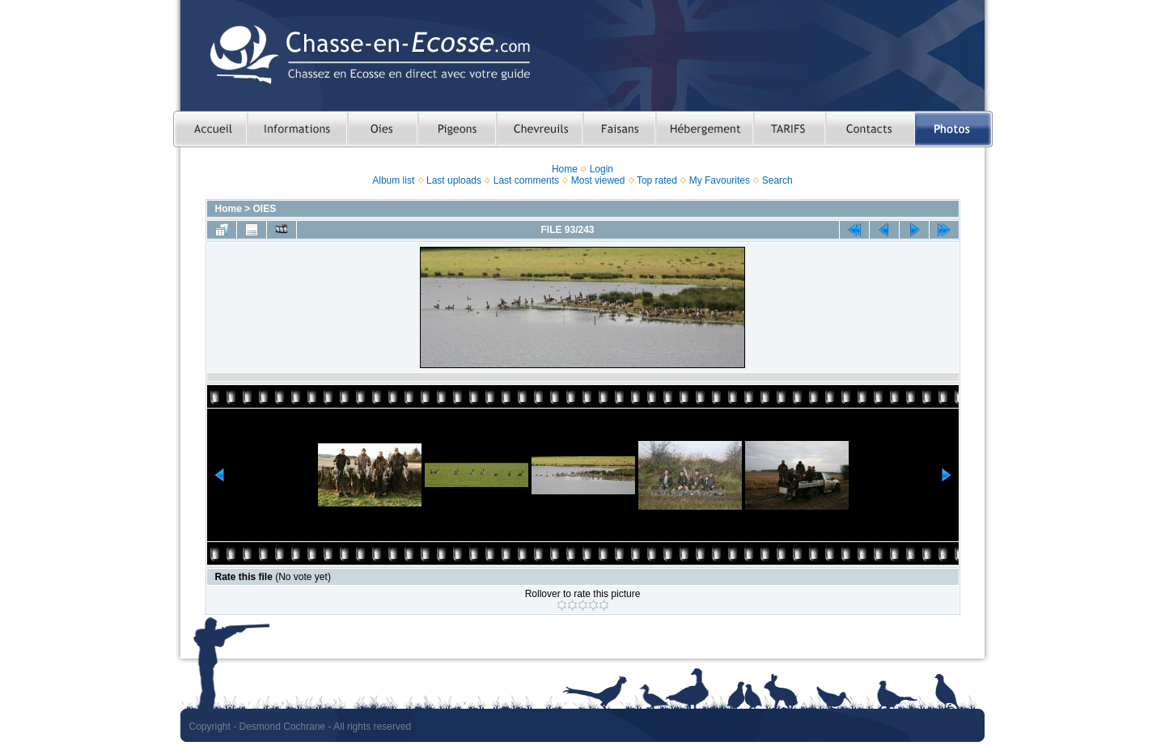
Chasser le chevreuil (539, 129)
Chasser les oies (382, 129)
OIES (265, 208)
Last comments (526, 180)
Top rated (657, 180)
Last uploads (453, 180)
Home (565, 169)
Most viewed (598, 180)
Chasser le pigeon (456, 129)
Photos (954, 129)
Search (777, 180)
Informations (297, 129)
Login (601, 169)
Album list (393, 180)
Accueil (210, 129)
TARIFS (789, 129)
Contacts (870, 129)
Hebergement (704, 129)
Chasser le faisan (618, 129)
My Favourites (719, 180)
